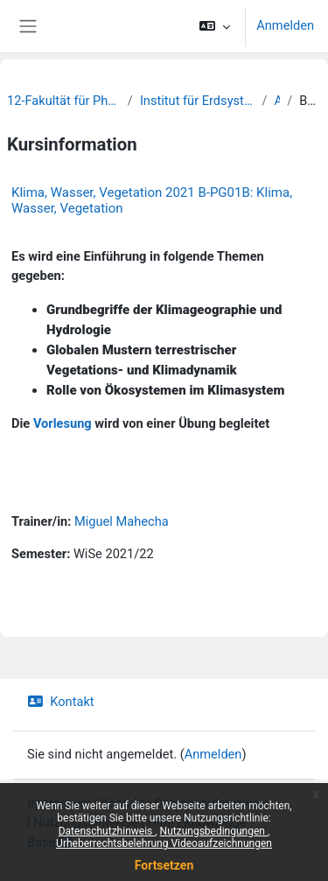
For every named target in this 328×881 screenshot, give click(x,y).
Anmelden (285, 25)
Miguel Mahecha (121, 521)
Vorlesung (62, 423)
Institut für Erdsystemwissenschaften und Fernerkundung (197, 100)
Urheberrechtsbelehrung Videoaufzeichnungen (164, 843)
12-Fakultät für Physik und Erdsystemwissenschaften (64, 100)
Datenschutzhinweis (107, 831)
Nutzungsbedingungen (214, 831)
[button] (214, 26)
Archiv (277, 100)
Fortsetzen (164, 865)
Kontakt (60, 702)
